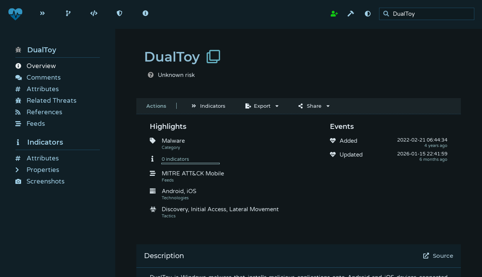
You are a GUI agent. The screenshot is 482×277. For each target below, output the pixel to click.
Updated (351, 154)
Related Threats (45, 101)
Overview (35, 66)
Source (438, 255)
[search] (429, 14)
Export (257, 106)
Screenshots (40, 181)
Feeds (30, 124)
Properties (37, 170)
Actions (156, 106)
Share (309, 106)
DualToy (35, 50)
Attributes (37, 89)
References (38, 112)
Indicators (39, 142)
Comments (38, 77)
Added (348, 140)
